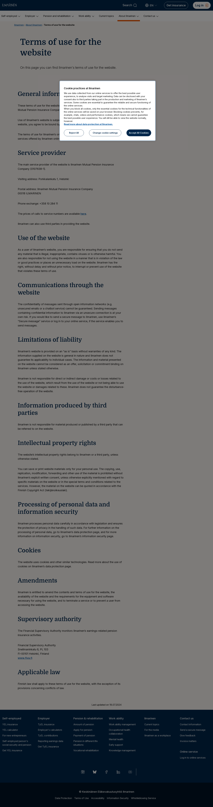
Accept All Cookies (139, 133)
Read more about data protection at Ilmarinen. (88, 124)
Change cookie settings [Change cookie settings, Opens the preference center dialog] (105, 133)
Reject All (74, 133)
